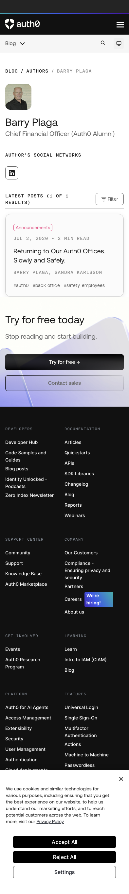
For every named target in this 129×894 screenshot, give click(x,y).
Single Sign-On (80, 718)
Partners (73, 586)
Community (17, 553)
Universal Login (81, 707)
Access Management (28, 718)
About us (74, 612)
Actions (72, 744)
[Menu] (120, 24)
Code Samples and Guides (25, 456)
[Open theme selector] (119, 43)
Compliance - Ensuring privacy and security (87, 571)
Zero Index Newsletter (29, 495)
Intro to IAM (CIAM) (85, 660)
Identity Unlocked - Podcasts (26, 483)
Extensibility (18, 728)
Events (12, 649)
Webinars (74, 515)
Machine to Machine (86, 755)
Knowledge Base (23, 574)
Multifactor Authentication (80, 732)
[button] (64, 362)
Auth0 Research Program (22, 663)
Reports (73, 505)
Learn (70, 649)
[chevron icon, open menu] (22, 43)
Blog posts (16, 469)
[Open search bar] (103, 43)
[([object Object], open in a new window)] (11, 172)
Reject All (64, 857)
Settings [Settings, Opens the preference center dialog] (64, 872)
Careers (88, 599)
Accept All (64, 842)
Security (14, 739)
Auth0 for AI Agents (26, 707)
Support (14, 563)
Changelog (76, 484)
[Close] (121, 779)
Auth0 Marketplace (26, 584)
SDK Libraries (79, 474)
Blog (10, 43)
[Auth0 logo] (61, 24)
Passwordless (79, 765)
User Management (25, 749)
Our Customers (81, 553)
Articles (72, 442)
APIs (69, 463)
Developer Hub (21, 442)
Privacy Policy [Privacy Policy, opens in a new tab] (50, 821)
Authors (37, 71)
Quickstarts (77, 453)
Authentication (21, 760)
